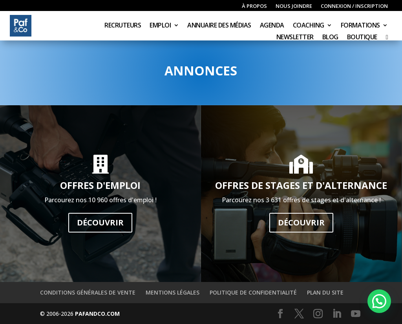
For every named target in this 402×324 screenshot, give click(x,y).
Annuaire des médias (219, 25)
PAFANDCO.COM (97, 313)
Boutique (362, 37)
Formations (360, 25)
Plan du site (325, 292)
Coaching (308, 25)
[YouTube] (355, 314)
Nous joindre (294, 6)
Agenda (272, 25)
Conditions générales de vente (87, 292)
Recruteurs (122, 25)
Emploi (160, 25)
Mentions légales (172, 292)
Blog (330, 37)
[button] (379, 301)
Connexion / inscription (354, 6)
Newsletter (295, 37)
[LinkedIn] (337, 314)
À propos (254, 6)
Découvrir (100, 222)
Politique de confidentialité (253, 292)
